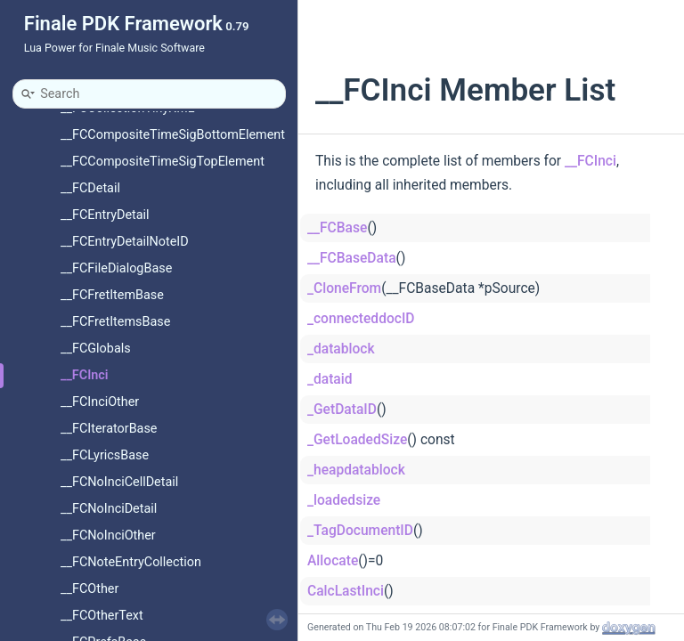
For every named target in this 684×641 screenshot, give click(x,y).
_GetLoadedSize (357, 440)
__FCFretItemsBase (115, 321)
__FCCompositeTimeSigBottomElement (173, 134)
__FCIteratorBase (109, 428)
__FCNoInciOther (108, 535)
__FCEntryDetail (105, 215)
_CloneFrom (344, 288)
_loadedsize (343, 500)
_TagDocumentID (360, 531)
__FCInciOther (100, 402)
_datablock (341, 349)
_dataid (330, 379)
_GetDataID (342, 410)
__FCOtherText (102, 615)
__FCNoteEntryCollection (131, 562)
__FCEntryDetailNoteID (125, 241)
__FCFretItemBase (112, 295)
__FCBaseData (351, 258)
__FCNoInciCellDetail (119, 482)
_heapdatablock (356, 470)
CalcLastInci (345, 591)
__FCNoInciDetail (109, 508)
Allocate (332, 561)
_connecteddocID (361, 319)
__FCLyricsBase (105, 455)
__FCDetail (90, 188)
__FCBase (337, 228)
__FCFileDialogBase (116, 268)
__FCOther (89, 588)
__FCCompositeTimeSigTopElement (163, 161)
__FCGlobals (96, 348)
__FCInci (85, 375)
